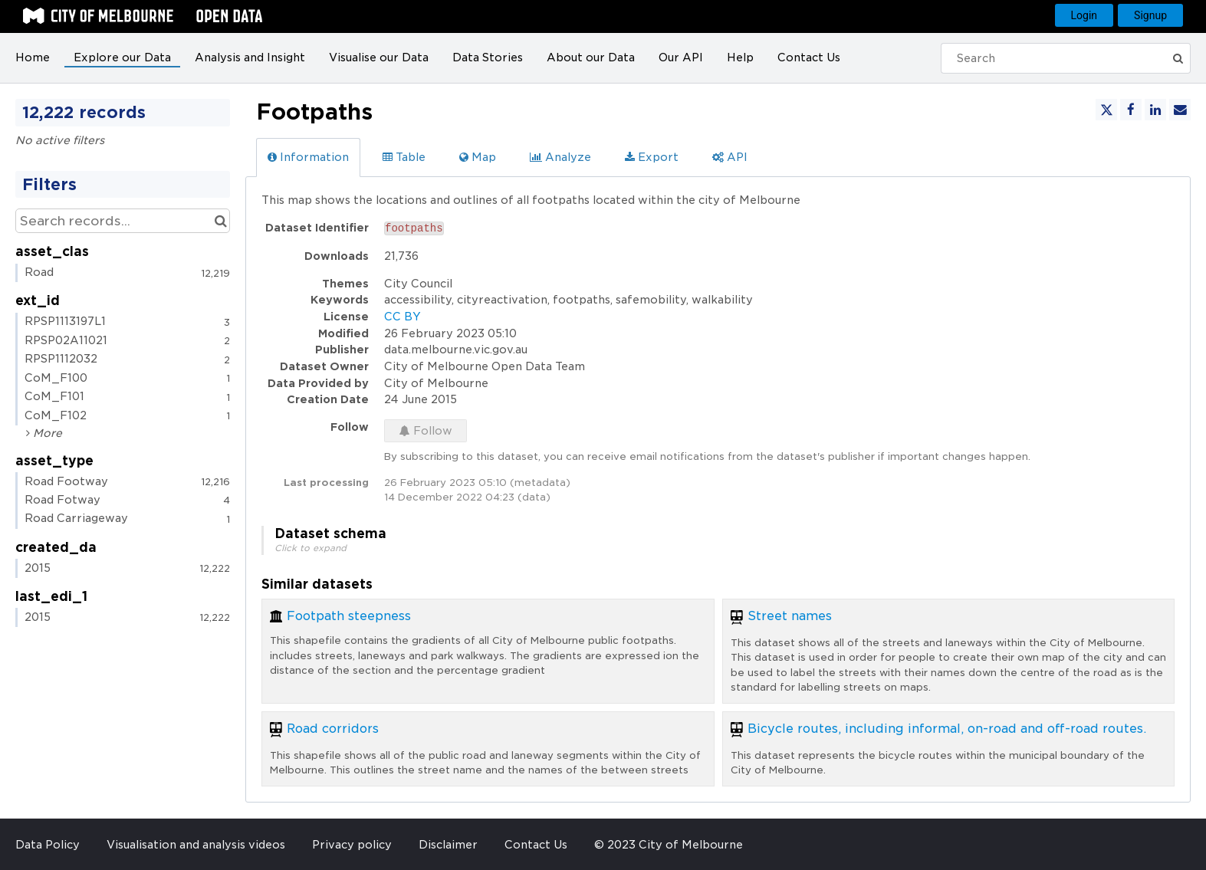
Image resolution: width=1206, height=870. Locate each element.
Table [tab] (404, 157)
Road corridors (333, 728)
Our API (681, 57)
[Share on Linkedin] (1155, 109)
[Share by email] (1180, 109)
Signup (1150, 15)
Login (1084, 15)
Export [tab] (652, 157)
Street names (790, 616)
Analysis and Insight (250, 57)
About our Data (591, 57)
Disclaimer (448, 845)
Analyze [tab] (560, 157)
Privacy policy (352, 845)
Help (740, 57)
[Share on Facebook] (1131, 109)
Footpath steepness (349, 616)
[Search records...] (122, 220)
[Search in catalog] (220, 220)
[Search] (1056, 58)
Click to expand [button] (310, 548)
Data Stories (487, 57)
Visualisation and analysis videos (196, 845)
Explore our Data (122, 57)
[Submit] (1177, 58)
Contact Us (808, 57)
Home (32, 57)
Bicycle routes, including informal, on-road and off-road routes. (947, 728)
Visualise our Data (379, 57)
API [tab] (730, 157)
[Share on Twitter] (1106, 109)
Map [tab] (477, 157)
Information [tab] (308, 157)
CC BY (402, 316)
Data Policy (47, 845)
